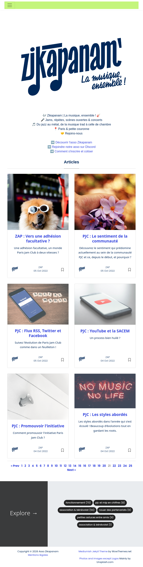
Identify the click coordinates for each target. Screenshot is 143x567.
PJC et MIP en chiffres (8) (110, 502)
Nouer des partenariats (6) (115, 509)
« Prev (15, 466)
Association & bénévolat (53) (77, 509)
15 (79, 466)
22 (114, 466)
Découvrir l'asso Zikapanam (73, 142)
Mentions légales (38, 555)
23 (119, 466)
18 (94, 466)
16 (84, 466)
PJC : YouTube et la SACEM (105, 331)
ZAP (41, 267)
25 (130, 466)
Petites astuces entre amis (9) (95, 517)
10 (56, 466)
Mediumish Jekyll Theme (93, 551)
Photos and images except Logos (99, 558)
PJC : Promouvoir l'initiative (38, 425)
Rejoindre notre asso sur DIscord (74, 146)
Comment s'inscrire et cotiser (74, 151)
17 (89, 466)
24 (125, 466)
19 (99, 466)
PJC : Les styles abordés (105, 414)
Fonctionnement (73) (78, 502)
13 (70, 466)
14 (74, 466)
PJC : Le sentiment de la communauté (104, 238)
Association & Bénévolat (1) (95, 524)
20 (104, 466)
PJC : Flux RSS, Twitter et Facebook (38, 333)
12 (65, 466)
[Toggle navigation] (9, 5)
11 (61, 466)
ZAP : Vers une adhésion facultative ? (38, 238)
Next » (71, 470)
